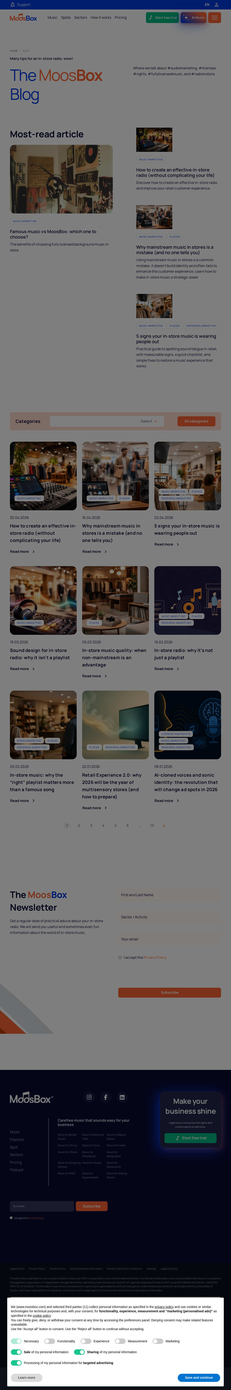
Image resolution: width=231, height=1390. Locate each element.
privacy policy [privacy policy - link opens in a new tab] (164, 1307)
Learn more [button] (26, 1377)
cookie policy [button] (42, 1315)
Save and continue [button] (199, 1377)
